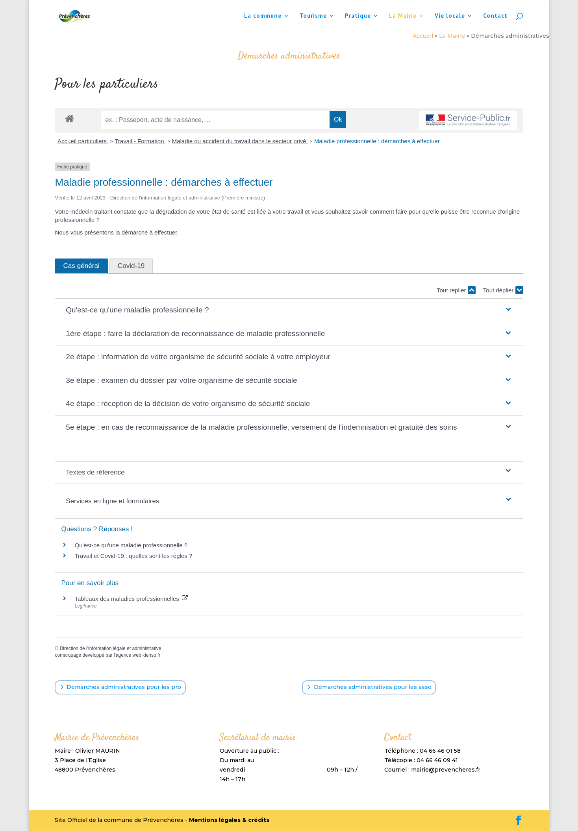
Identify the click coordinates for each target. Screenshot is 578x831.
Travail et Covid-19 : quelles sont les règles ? (133, 555)
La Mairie (403, 16)
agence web (128, 655)
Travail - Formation (140, 141)
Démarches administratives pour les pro (124, 687)
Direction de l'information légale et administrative (110, 648)
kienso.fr (151, 655)
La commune (263, 16)
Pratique (358, 16)
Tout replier (456, 290)
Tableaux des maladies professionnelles (130, 598)
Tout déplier (503, 290)
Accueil (423, 35)
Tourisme (313, 16)
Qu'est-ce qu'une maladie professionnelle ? (130, 545)
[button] (289, 310)
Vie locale (450, 16)
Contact (495, 16)
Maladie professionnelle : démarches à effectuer (377, 141)
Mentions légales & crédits (229, 820)
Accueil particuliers (82, 141)
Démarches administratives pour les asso (373, 687)
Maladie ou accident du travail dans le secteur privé (240, 141)
